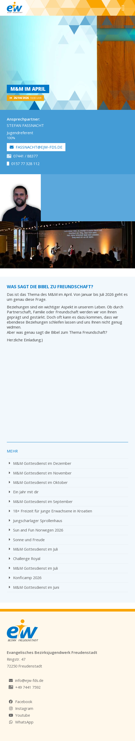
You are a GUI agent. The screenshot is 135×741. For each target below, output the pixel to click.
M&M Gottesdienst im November (40, 473)
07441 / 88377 (22, 156)
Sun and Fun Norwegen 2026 (36, 530)
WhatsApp (24, 722)
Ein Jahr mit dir (24, 491)
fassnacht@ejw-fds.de (36, 147)
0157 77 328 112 (23, 163)
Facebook (23, 701)
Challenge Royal (24, 558)
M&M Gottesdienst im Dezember (40, 463)
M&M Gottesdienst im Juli (33, 549)
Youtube (22, 715)
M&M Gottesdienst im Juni (34, 587)
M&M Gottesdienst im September (41, 501)
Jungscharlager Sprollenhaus (35, 520)
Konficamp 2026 (25, 577)
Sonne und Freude (27, 539)
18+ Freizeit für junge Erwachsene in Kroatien (50, 510)
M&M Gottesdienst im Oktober (38, 482)
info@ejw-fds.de (29, 680)
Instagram (24, 708)
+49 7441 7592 (28, 687)
